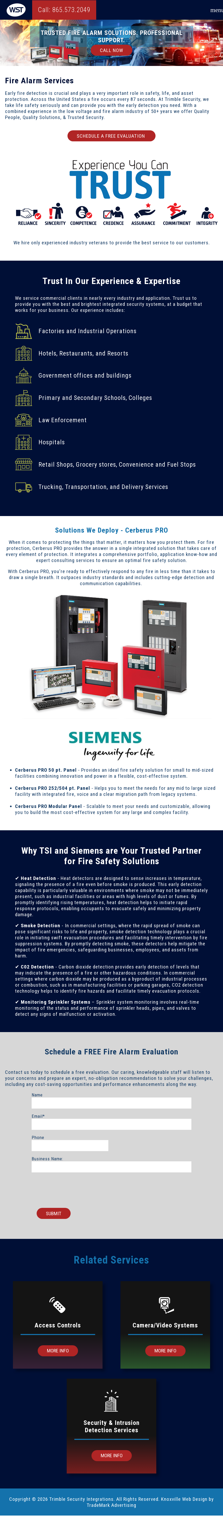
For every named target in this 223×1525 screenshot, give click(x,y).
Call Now (111, 50)
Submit (53, 1213)
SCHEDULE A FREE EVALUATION (111, 136)
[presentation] (111, 1187)
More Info (58, 1351)
